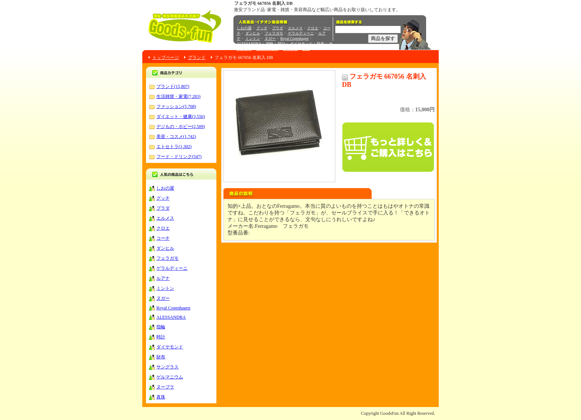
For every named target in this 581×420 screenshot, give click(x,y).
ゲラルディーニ (301, 33)
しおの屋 (244, 28)
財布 (320, 44)
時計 (281, 44)
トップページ (165, 57)
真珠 (306, 49)
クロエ (312, 28)
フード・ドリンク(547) (179, 156)
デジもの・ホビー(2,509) (180, 126)
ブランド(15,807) (172, 86)
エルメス (295, 28)
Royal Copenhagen (294, 38)
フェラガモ (274, 33)
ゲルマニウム (267, 49)
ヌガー (270, 38)
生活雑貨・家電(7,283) (178, 96)
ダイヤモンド (301, 44)
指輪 (269, 44)
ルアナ (163, 278)
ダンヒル (252, 33)
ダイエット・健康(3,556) (180, 116)
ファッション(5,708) (176, 106)
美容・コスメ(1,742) (176, 136)
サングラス (167, 367)
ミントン (252, 38)
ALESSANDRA (249, 44)
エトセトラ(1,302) (174, 146)
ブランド (197, 57)
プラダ (277, 28)
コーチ (163, 238)
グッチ (262, 28)
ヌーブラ (290, 49)
